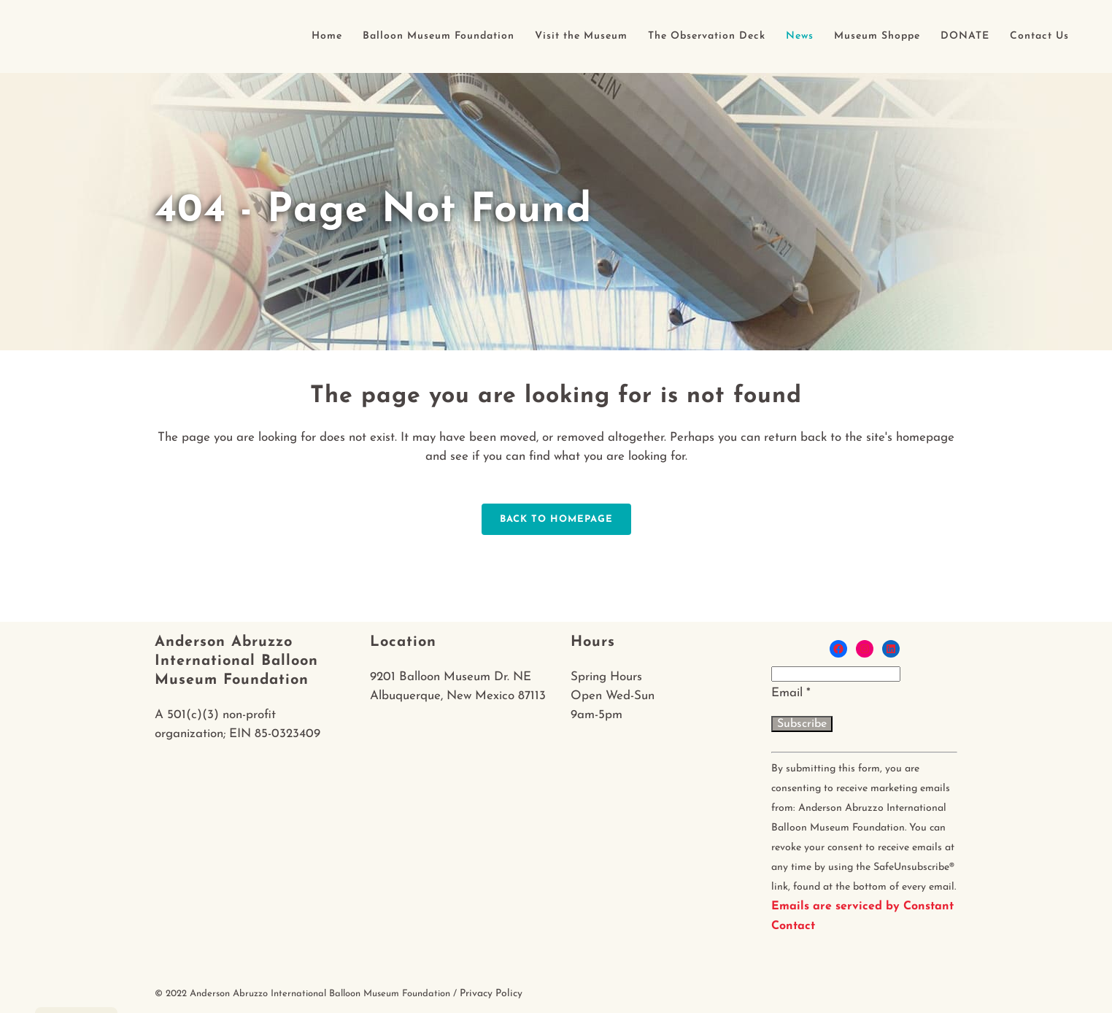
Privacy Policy (491, 993)
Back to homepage (556, 519)
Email (791, 693)
